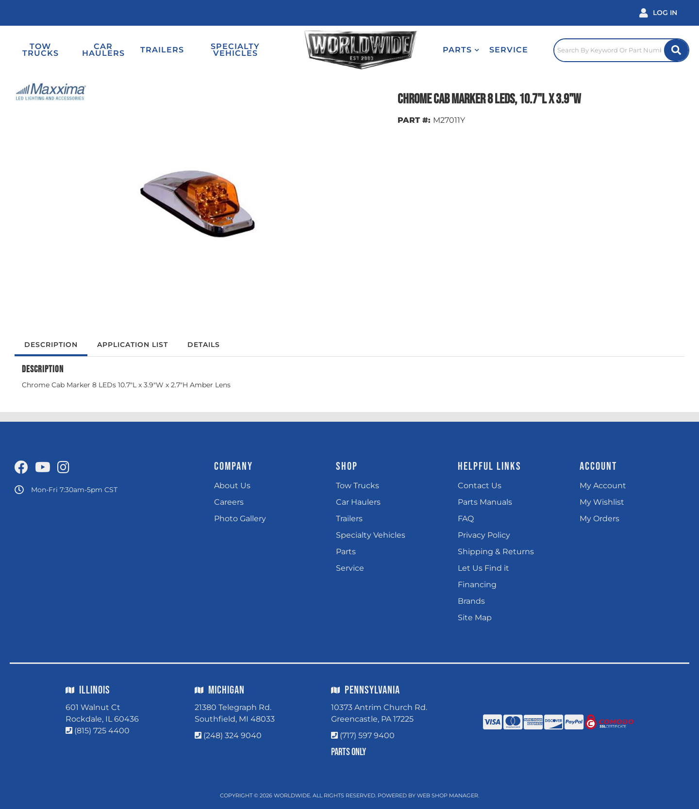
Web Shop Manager (447, 795)
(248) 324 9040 (232, 735)
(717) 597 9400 (367, 735)
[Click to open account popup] (658, 12)
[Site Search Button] (676, 50)
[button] (461, 50)
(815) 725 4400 (102, 730)
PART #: (414, 120)
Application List (132, 344)
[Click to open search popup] (621, 50)
